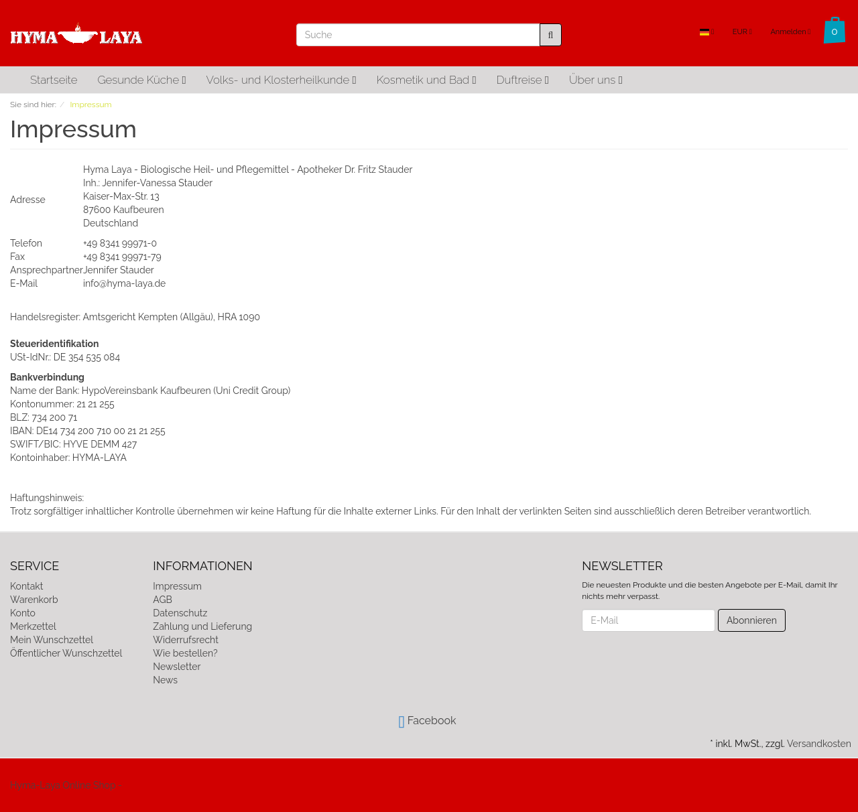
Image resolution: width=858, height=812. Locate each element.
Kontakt (26, 586)
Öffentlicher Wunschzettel (66, 653)
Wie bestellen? (185, 653)
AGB (162, 599)
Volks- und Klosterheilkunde (281, 79)
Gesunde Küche (141, 79)
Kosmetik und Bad (427, 79)
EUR (742, 31)
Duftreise (523, 79)
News (165, 680)
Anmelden (790, 31)
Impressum (177, 586)
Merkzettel (33, 626)
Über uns (596, 79)
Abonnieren (752, 620)
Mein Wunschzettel (51, 639)
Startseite (53, 79)
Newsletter (176, 666)
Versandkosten (819, 743)
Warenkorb (34, 599)
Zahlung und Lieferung (202, 626)
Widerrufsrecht (186, 639)
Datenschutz (180, 613)
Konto (23, 613)
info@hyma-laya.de (124, 283)
